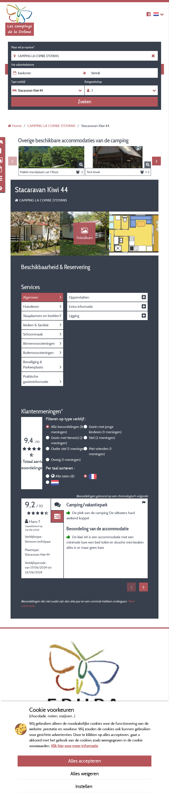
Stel (102, 437)
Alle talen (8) (64, 476)
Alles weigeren (84, 773)
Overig (66, 459)
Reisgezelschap (93, 82)
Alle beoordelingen (67, 429)
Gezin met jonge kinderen (105, 429)
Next (156, 161)
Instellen (84, 786)
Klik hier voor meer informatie (74, 745)
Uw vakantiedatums (22, 65)
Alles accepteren (84, 761)
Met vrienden (100, 451)
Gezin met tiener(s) (67, 440)
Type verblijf (18, 82)
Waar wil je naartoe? (22, 47)
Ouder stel (68, 448)
